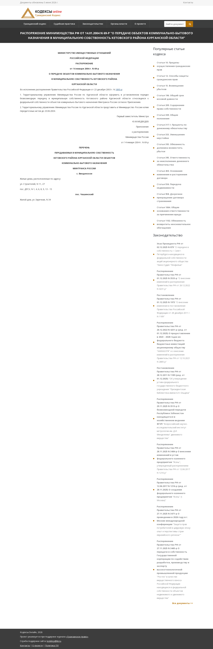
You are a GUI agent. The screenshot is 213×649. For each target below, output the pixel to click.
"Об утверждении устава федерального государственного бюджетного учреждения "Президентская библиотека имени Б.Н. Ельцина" (173, 380)
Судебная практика (64, 23)
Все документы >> (182, 603)
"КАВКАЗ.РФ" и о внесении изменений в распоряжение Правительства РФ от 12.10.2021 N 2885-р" (173, 342)
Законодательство (93, 23)
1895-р (119, 89)
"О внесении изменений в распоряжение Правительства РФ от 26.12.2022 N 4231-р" (173, 280)
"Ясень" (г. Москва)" (172, 490)
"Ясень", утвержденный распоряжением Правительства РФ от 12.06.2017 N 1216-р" (174, 458)
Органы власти (119, 23)
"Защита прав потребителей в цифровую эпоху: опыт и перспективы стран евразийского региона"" (174, 520)
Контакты (188, 2)
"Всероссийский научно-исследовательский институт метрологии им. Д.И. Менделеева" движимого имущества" (172, 419)
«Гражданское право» (77, 636)
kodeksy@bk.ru (54, 641)
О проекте (140, 23)
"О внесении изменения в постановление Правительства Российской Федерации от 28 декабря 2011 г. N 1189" (173, 306)
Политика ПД (51, 645)
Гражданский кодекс (35, 23)
